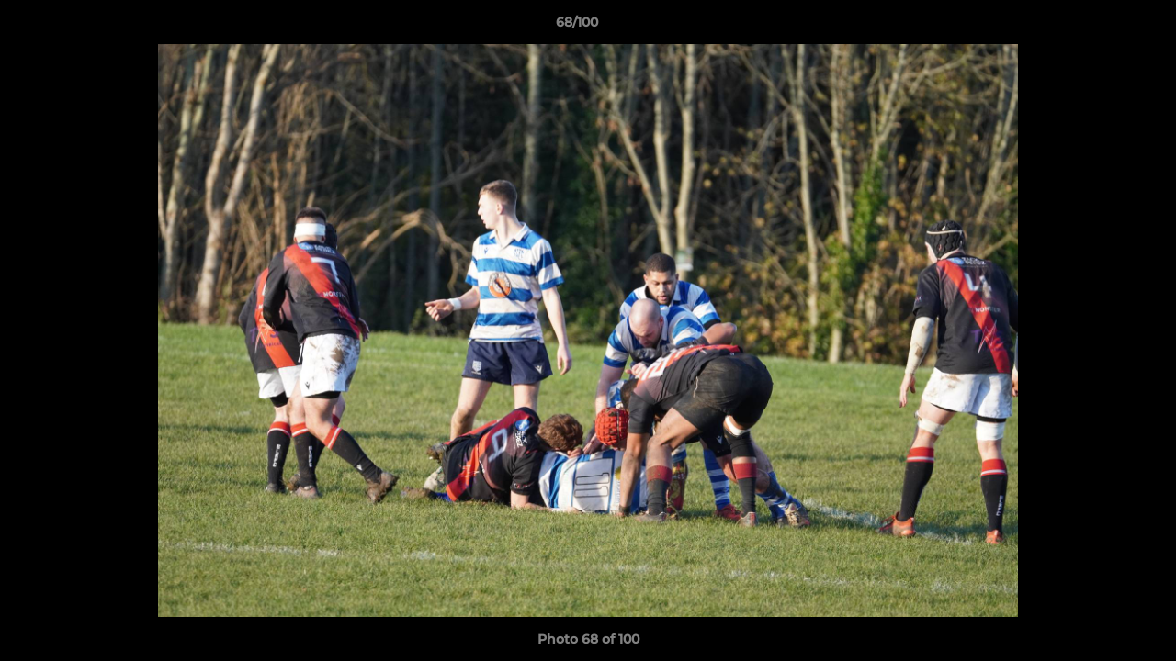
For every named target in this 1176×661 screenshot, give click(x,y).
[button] (1099, 26)
